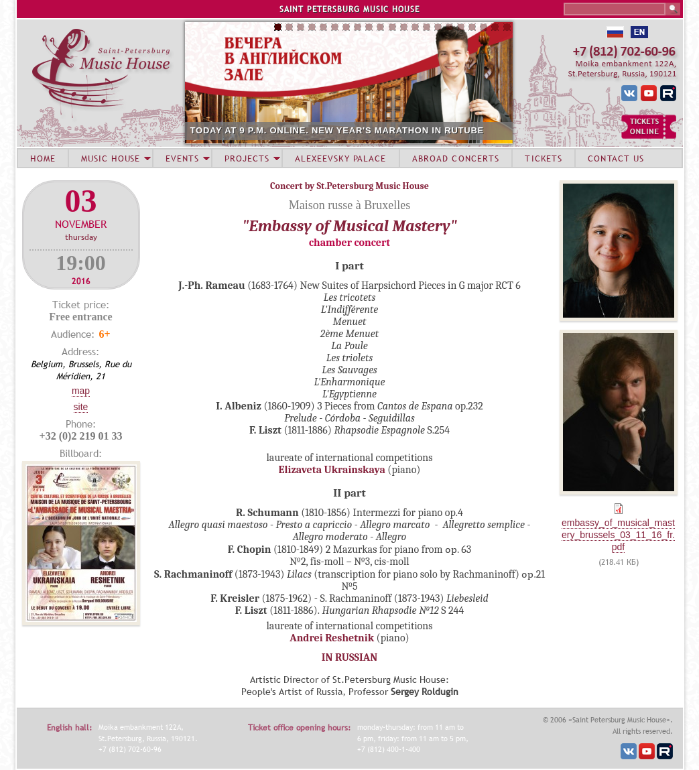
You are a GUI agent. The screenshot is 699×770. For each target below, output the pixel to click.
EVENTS (182, 158)
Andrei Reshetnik (332, 638)
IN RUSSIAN (349, 657)
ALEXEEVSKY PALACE (341, 158)
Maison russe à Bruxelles (349, 205)
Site (81, 406)
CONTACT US (616, 158)
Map (81, 390)
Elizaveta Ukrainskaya (332, 470)
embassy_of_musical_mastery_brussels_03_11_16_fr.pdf (618, 534)
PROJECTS (247, 158)
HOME (43, 158)
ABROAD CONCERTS (456, 158)
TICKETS (543, 158)
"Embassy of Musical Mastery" (349, 225)
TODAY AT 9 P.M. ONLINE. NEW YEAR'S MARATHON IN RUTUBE (337, 130)
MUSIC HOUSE (110, 158)
